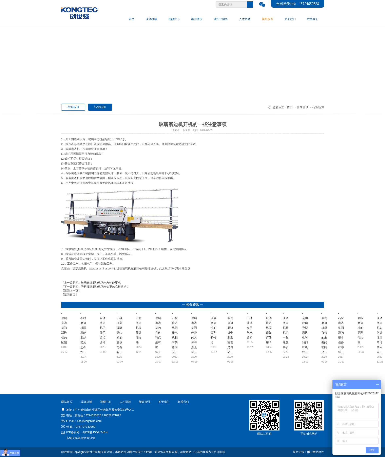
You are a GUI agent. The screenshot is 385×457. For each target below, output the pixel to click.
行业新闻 (100, 107)
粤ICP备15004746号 (95, 432)
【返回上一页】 (71, 290)
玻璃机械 (86, 401)
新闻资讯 (302, 107)
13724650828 (92, 415)
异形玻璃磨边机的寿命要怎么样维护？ (105, 286)
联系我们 (183, 401)
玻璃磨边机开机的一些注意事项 (285, 332)
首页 (289, 107)
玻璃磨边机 (72, 178)
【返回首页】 (69, 294)
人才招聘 (125, 401)
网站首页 (67, 401)
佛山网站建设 (315, 452)
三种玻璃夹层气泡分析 (249, 327)
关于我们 (164, 401)
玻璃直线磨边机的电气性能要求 (101, 282)
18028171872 (112, 415)
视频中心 (105, 401)
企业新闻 (73, 107)
